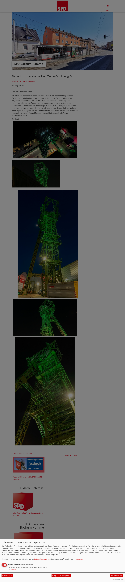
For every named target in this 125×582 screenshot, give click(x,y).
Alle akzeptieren (116, 576)
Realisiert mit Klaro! (117, 579)
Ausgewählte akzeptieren (61, 576)
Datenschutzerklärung (42, 559)
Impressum (79, 559)
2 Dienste (12, 570)
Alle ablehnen (7, 576)
